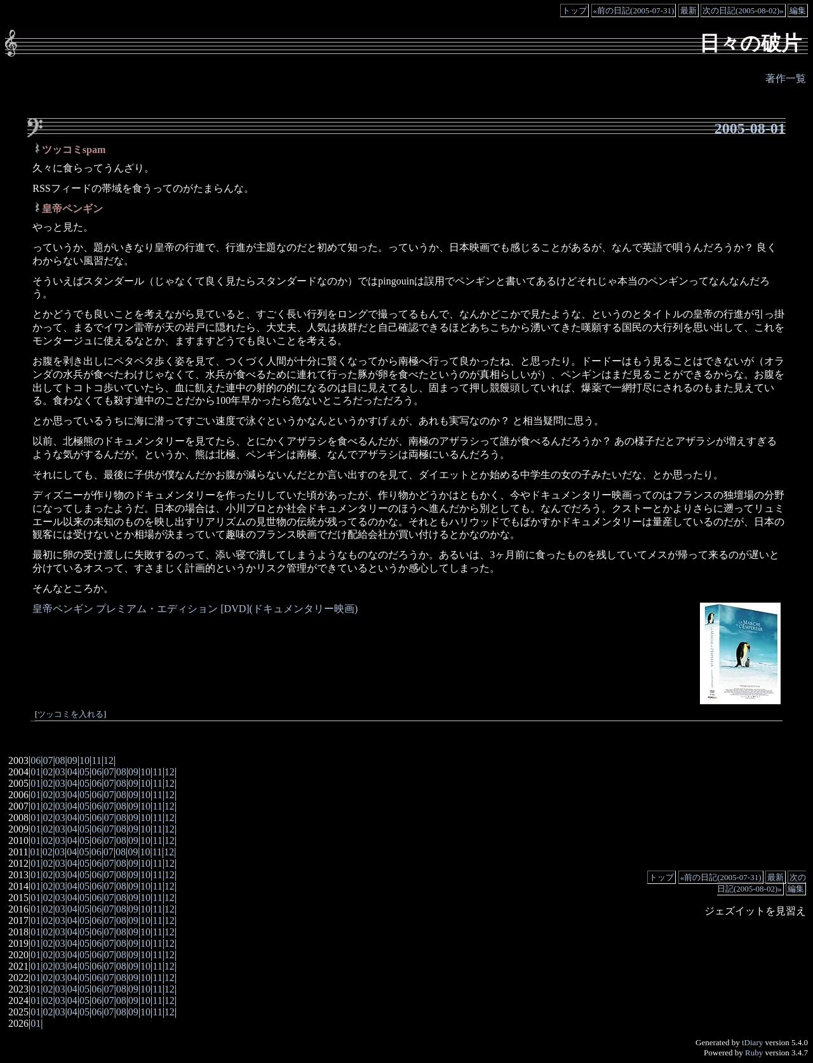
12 (109, 760)
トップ (574, 10)
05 (84, 771)
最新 (688, 10)
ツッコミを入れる (70, 714)
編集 (797, 10)
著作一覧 (785, 78)
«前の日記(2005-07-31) (634, 10)
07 (48, 760)
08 (60, 760)
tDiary (752, 1042)
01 (35, 771)
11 (96, 760)
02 (48, 771)
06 (35, 760)
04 (72, 771)
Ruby (754, 1052)
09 (72, 760)
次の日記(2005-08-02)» (743, 10)
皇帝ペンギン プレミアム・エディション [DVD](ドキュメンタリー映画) (195, 608)
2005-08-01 (750, 128)
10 (84, 760)
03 (60, 771)
